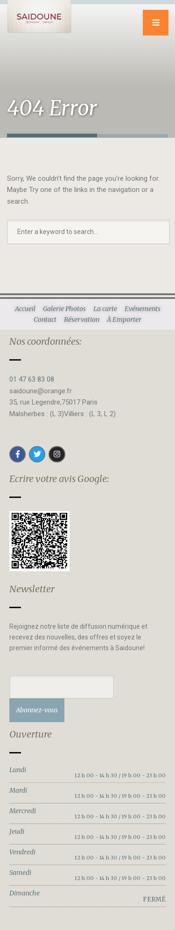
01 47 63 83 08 (31, 379)
